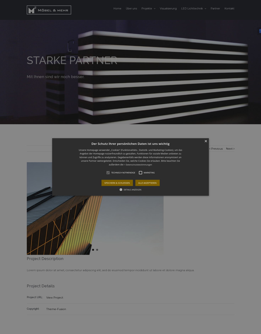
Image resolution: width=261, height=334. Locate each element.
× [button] (205, 141)
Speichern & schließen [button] (117, 183)
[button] (130, 167)
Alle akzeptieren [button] (147, 183)
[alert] (130, 167)
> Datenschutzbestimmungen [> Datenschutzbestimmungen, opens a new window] (138, 164)
